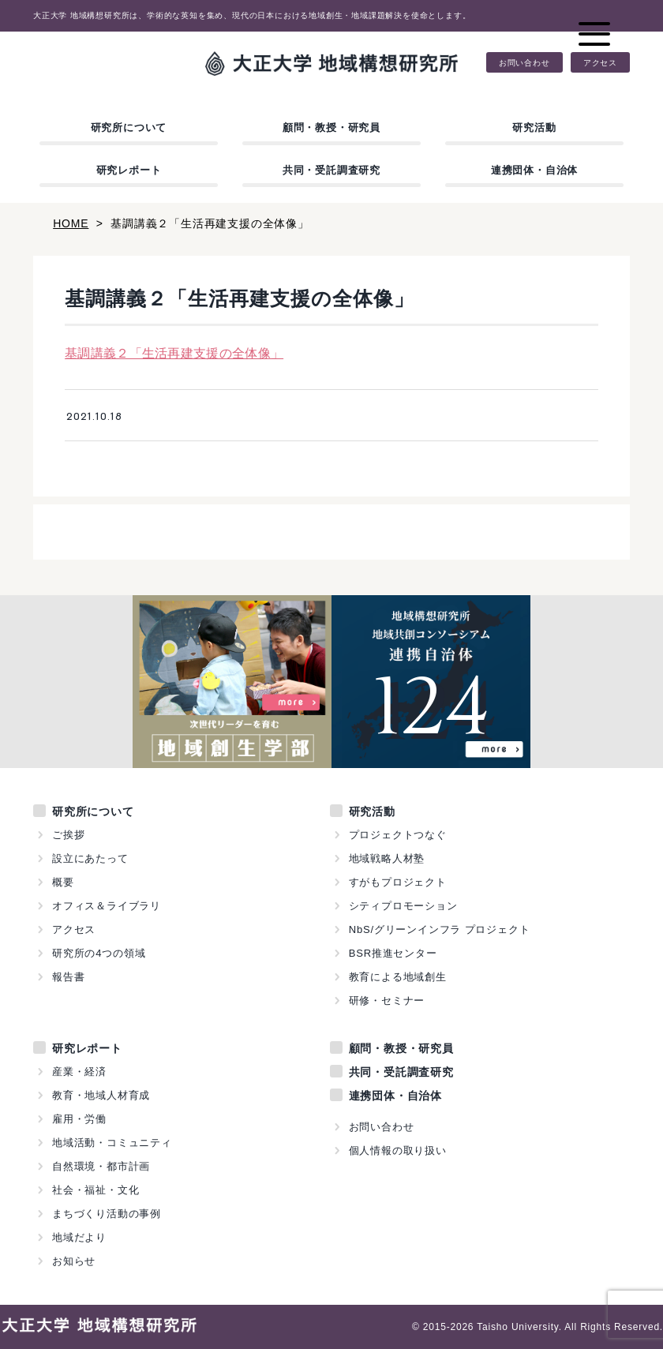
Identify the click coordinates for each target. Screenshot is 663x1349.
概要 (63, 882)
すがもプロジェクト (398, 882)
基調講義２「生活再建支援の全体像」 (174, 353)
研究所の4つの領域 (98, 953)
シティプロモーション (403, 906)
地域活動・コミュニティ (112, 1143)
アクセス (600, 62)
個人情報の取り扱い (398, 1150)
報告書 (68, 977)
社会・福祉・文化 (95, 1190)
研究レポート (129, 170)
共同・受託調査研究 (331, 170)
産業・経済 (79, 1071)
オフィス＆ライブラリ (106, 906)
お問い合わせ (524, 62)
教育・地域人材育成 (101, 1095)
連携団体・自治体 (534, 170)
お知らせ (74, 1261)
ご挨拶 (68, 835)
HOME (70, 223)
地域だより (79, 1237)
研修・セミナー (387, 1000)
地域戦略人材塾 (387, 858)
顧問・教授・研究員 (331, 127)
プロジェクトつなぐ (398, 835)
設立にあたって (90, 858)
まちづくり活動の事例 (106, 1214)
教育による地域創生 (398, 977)
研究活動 (534, 127)
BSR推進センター (393, 953)
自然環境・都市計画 (101, 1166)
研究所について (129, 127)
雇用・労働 (79, 1119)
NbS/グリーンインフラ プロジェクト (439, 929)
